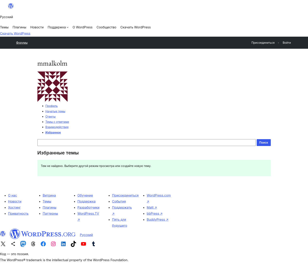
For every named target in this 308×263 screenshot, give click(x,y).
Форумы (22, 42)
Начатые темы (55, 111)
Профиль (51, 106)
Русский (86, 235)
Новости (14, 201)
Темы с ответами (57, 121)
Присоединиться (125, 195)
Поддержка (86, 201)
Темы (47, 201)
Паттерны (50, 213)
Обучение (85, 195)
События (119, 201)
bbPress (155, 213)
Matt (152, 207)
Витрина (49, 195)
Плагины (49, 207)
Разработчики (88, 207)
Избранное (53, 132)
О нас (12, 195)
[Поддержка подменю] (58, 27)
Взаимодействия (57, 127)
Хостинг (14, 207)
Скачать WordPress (15, 33)
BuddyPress (157, 219)
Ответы (50, 116)
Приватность (18, 213)
